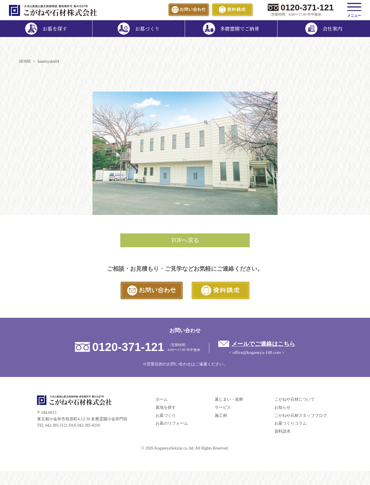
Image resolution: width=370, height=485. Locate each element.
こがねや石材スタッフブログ (300, 415)
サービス (223, 407)
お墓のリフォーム (172, 423)
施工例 (221, 415)
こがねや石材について (294, 399)
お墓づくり (166, 415)
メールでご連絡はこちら (263, 344)
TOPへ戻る (185, 240)
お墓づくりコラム (290, 423)
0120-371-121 (307, 7)
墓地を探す (166, 407)
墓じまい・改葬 (229, 399)
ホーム (162, 399)
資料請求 (282, 431)
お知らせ (282, 407)
